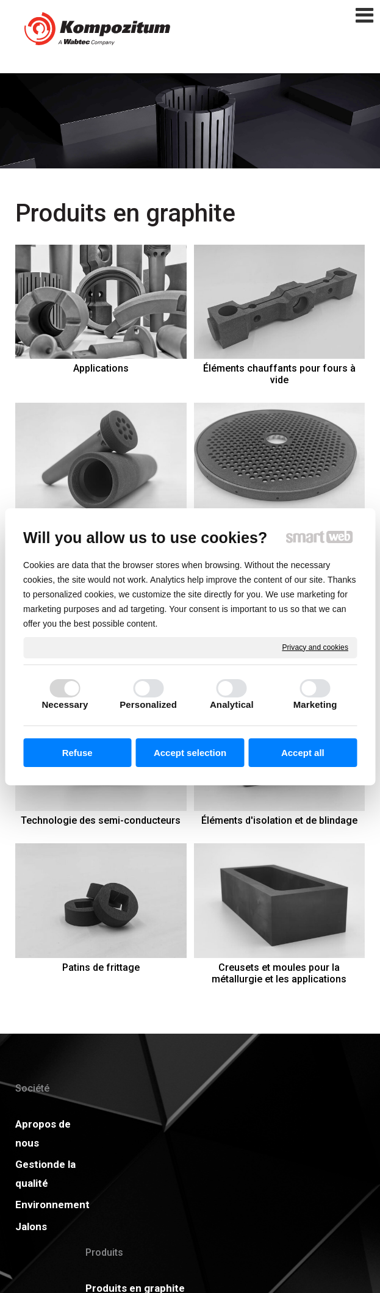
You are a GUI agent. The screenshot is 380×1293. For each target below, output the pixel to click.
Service (113, 1242)
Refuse (77, 752)
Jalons (31, 1226)
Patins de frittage (101, 967)
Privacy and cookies (315, 647)
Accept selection (190, 752)
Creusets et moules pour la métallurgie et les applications (279, 973)
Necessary (64, 704)
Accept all (302, 752)
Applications (101, 368)
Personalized (148, 704)
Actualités (279, 1124)
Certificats (200, 1146)
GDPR (268, 1146)
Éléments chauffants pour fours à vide (280, 374)
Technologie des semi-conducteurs (101, 820)
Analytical (232, 704)
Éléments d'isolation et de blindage (279, 820)
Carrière (194, 1167)
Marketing (315, 704)
